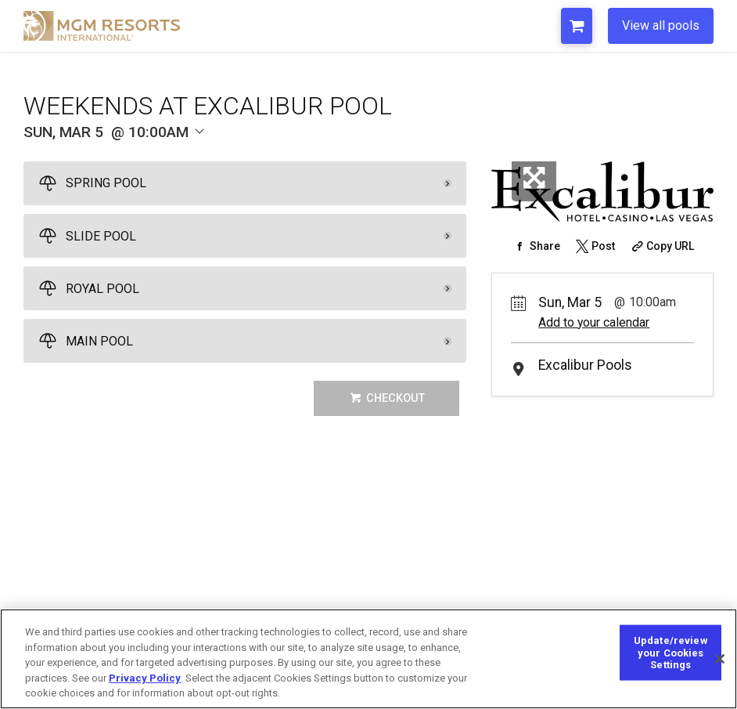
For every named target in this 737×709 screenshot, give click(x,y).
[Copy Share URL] (661, 246)
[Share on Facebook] (535, 246)
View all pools (660, 25)
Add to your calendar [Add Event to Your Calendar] (593, 322)
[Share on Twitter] (594, 246)
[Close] (720, 670)
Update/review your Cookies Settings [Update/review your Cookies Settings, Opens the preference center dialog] (671, 664)
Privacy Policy (145, 689)
